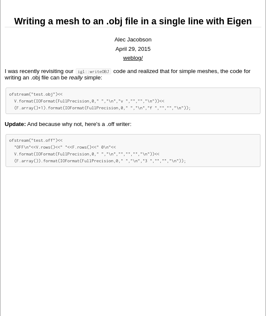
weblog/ (133, 58)
